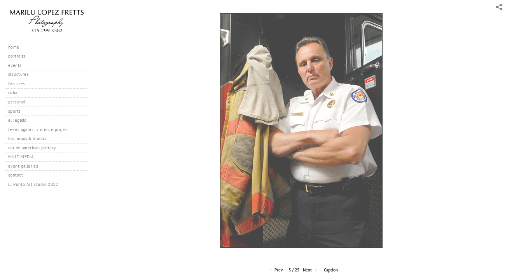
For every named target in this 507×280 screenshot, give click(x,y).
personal (16, 102)
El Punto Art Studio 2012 (33, 184)
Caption (331, 270)
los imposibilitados (27, 138)
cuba (12, 92)
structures (18, 74)
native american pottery (32, 147)
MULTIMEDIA (20, 156)
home (13, 47)
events (15, 65)
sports (14, 111)
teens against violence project (38, 129)
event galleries (23, 166)
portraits (17, 56)
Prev (275, 270)
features (16, 83)
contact (15, 175)
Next (310, 270)
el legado (17, 120)
